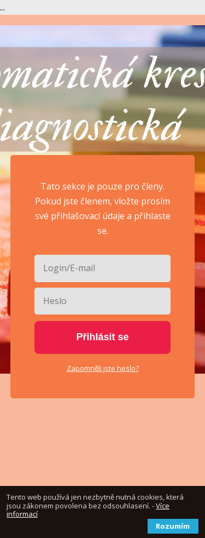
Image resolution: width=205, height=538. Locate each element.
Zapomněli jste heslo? (103, 368)
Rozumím (173, 526)
